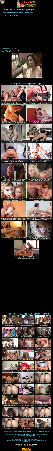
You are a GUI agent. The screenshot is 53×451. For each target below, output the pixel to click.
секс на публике (7, 51)
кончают (45, 50)
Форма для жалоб (32, 444)
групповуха (8, 50)
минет (38, 50)
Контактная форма (20, 444)
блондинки (18, 50)
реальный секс (29, 50)
